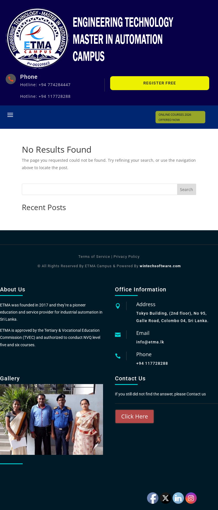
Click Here (134, 416)
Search (186, 189)
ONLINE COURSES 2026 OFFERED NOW (176, 117)
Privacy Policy (126, 256)
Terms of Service (94, 256)
